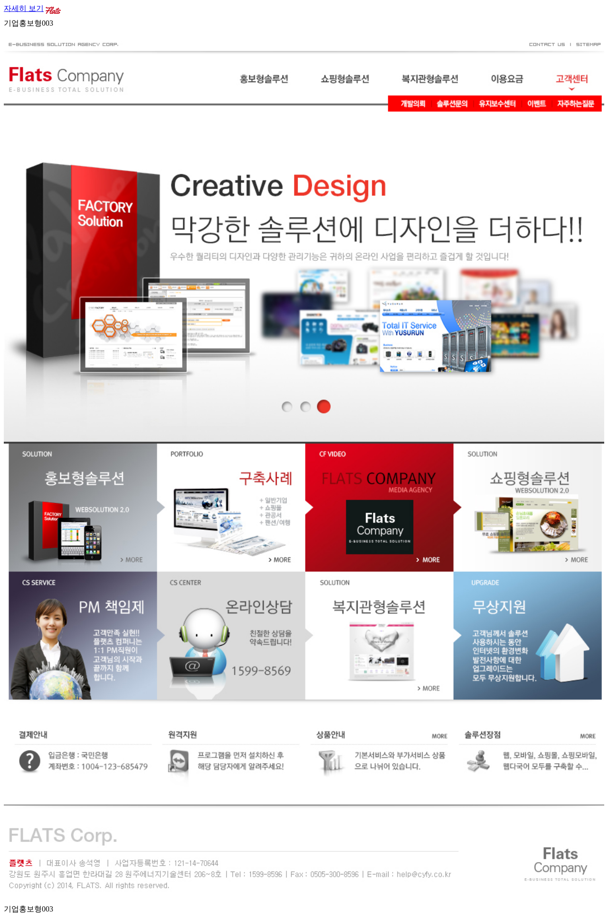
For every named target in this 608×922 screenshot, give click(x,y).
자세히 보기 (24, 8)
